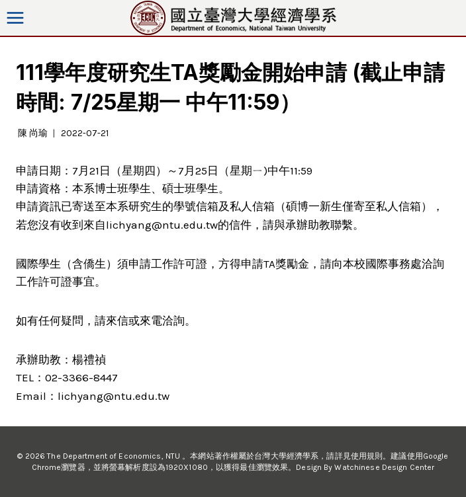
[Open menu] (15, 17)
